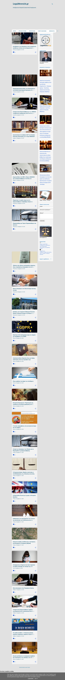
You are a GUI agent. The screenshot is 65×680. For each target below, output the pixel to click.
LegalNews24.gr (21, 4)
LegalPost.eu (42, 251)
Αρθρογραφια (32, 31)
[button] (35, 52)
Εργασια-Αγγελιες (22, 31)
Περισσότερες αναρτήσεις (24, 667)
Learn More (30, 678)
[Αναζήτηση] (52, 4)
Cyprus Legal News (43, 244)
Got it (36, 678)
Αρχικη (14, 31)
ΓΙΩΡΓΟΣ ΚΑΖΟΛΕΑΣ (42, 31)
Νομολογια (52, 31)
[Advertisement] (38, 20)
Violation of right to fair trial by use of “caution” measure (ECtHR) (45, 253)
